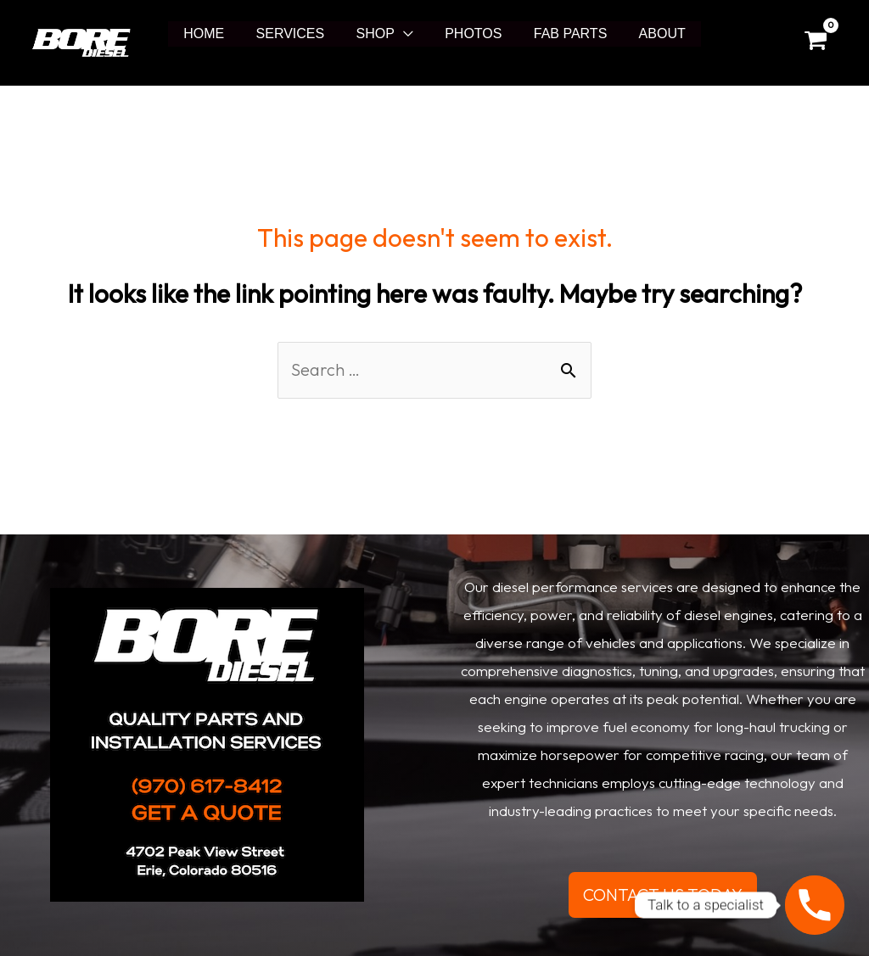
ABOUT (650, 33)
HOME (215, 33)
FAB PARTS (564, 33)
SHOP (377, 33)
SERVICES (297, 33)
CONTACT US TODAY (663, 894)
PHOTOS (471, 33)
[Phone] (814, 905)
